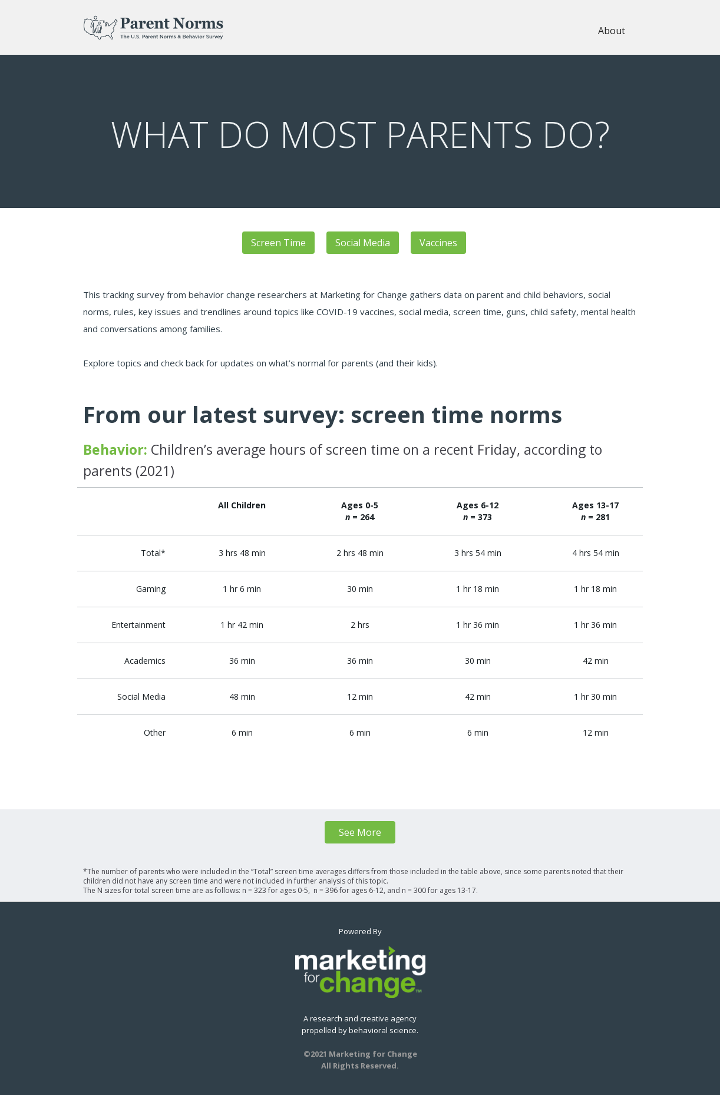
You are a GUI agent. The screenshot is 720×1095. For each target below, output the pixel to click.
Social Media (362, 242)
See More (360, 832)
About (611, 30)
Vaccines (438, 242)
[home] (153, 27)
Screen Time (278, 242)
